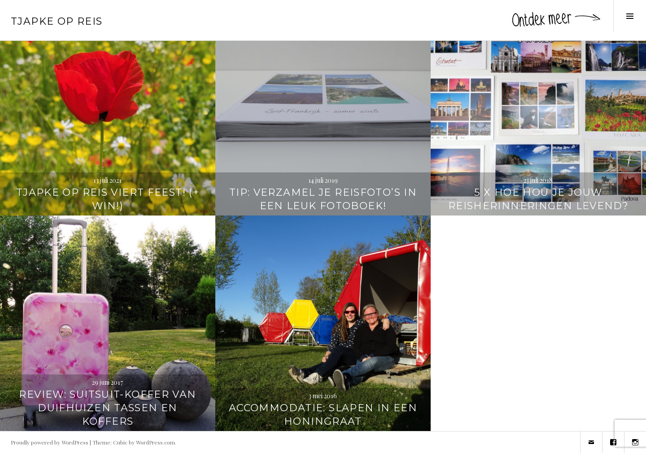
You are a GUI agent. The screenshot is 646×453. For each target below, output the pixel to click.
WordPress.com (155, 442)
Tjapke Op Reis (56, 21)
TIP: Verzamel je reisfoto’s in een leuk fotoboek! (323, 199)
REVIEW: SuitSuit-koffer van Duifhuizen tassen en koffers (107, 407)
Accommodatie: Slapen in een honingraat (323, 414)
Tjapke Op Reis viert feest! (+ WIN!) (107, 199)
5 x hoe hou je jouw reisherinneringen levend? (538, 199)
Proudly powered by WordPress (49, 442)
